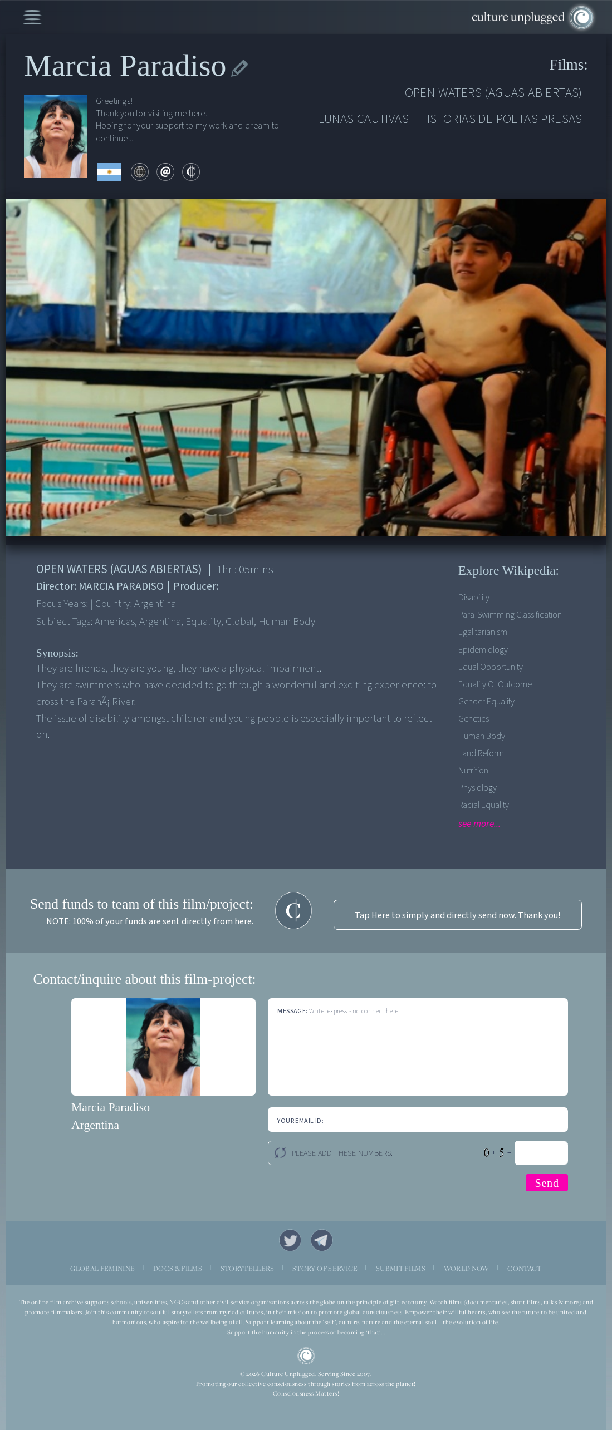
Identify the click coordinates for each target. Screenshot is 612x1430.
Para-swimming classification (510, 614)
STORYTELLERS (248, 1268)
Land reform (481, 753)
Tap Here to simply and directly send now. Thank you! (457, 915)
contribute (191, 172)
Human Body (481, 735)
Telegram (322, 1240)
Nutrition (473, 770)
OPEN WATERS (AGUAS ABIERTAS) (493, 92)
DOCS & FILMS (177, 1268)
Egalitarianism (482, 631)
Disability (473, 597)
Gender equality (486, 701)
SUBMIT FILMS (400, 1268)
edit (239, 68)
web (140, 172)
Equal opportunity (490, 666)
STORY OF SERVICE (325, 1268)
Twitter (290, 1240)
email (165, 172)
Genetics (473, 718)
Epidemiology (483, 649)
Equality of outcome (495, 684)
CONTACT (524, 1268)
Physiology (477, 787)
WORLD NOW (466, 1268)
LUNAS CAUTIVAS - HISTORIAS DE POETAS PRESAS (450, 119)
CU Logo (306, 1356)
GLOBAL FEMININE (102, 1268)
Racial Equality (483, 804)
